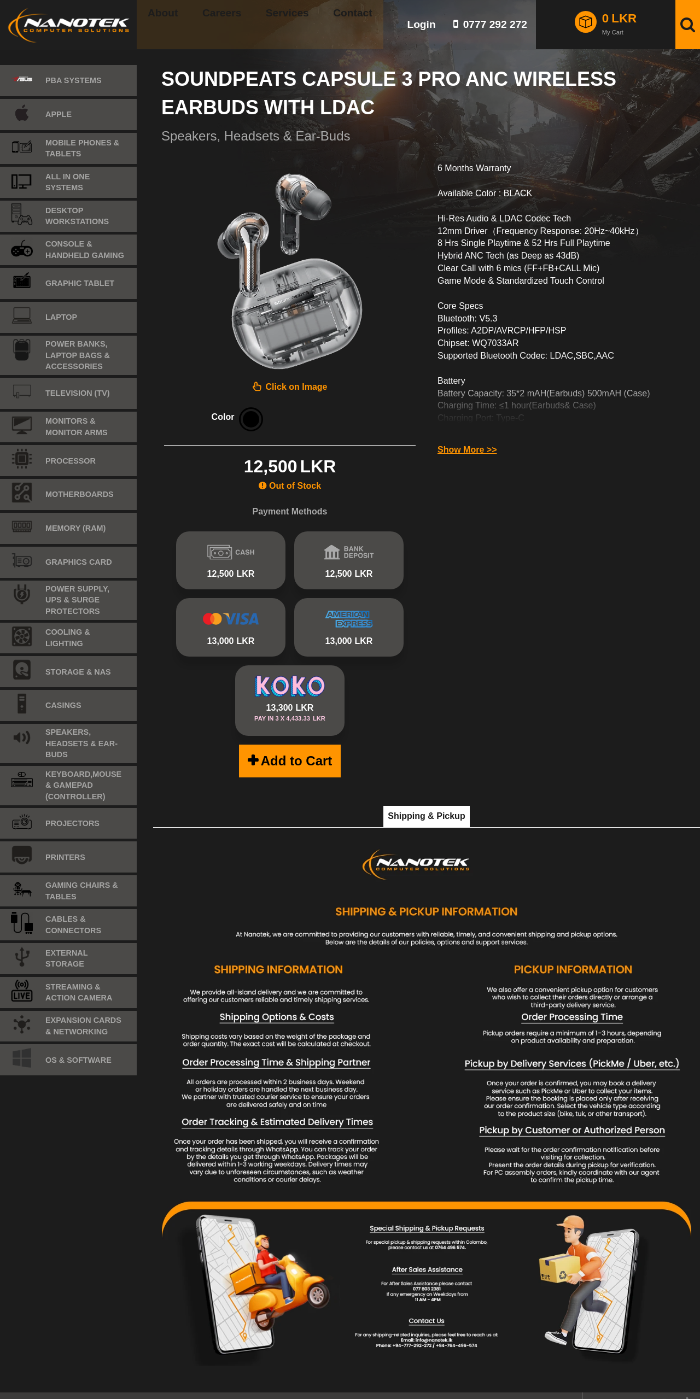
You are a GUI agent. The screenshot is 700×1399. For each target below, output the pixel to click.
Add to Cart (296, 744)
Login (421, 24)
